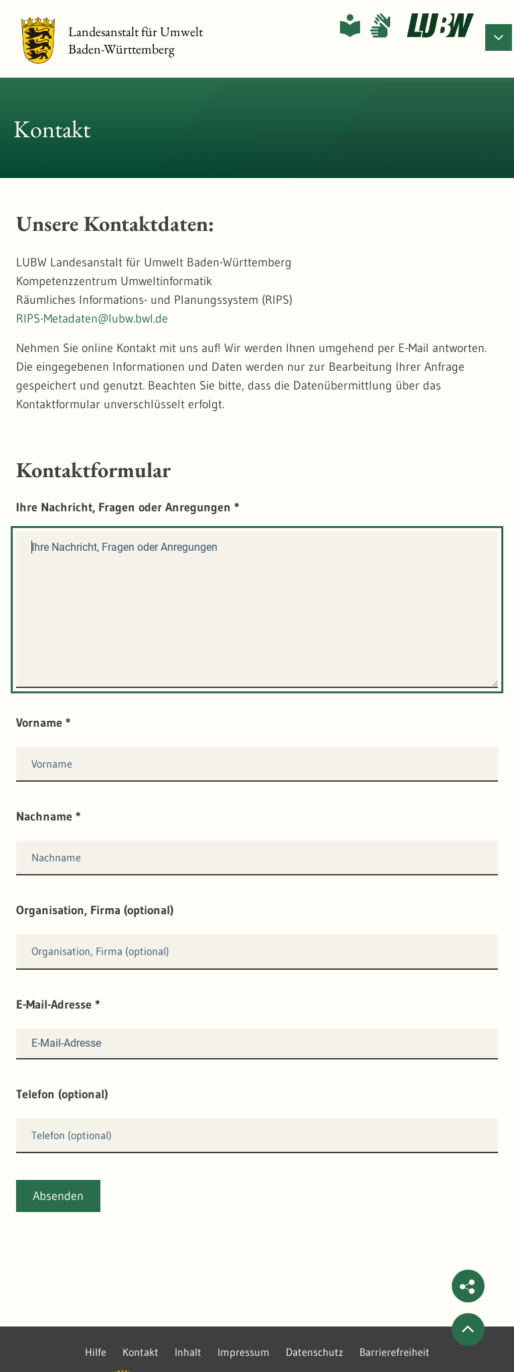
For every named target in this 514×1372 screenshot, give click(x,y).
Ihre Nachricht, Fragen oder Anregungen (128, 507)
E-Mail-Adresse (58, 1004)
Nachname (48, 816)
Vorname (43, 722)
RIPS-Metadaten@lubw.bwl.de (92, 318)
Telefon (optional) (62, 1094)
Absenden (58, 1196)
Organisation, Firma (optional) (94, 910)
